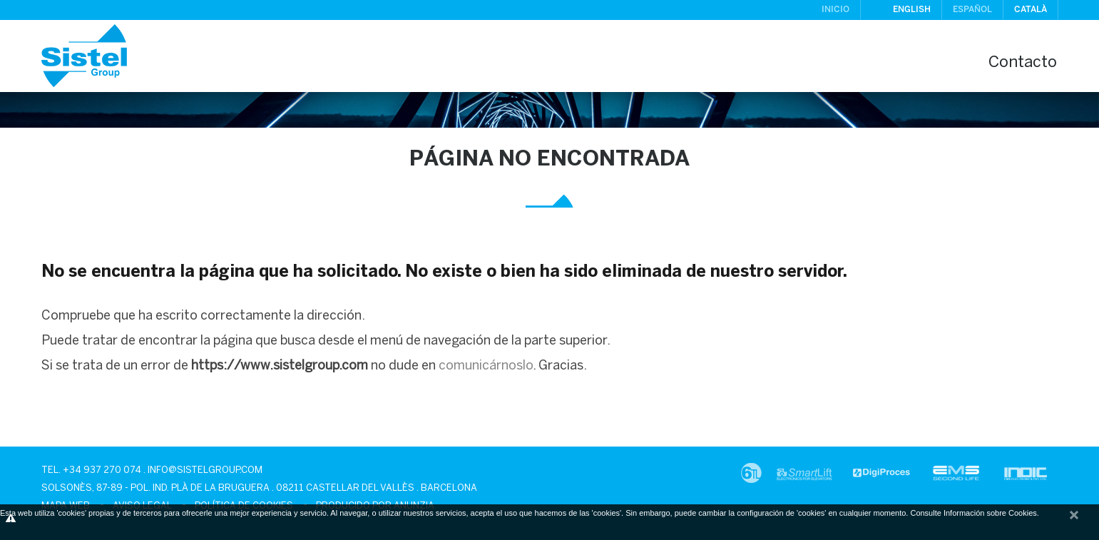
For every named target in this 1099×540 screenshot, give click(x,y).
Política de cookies (244, 506)
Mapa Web (65, 506)
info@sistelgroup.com (205, 470)
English (912, 10)
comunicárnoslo (486, 366)
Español (972, 10)
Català (1030, 10)
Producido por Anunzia (375, 506)
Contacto (1022, 63)
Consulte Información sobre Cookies (973, 513)
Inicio (835, 10)
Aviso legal (142, 506)
